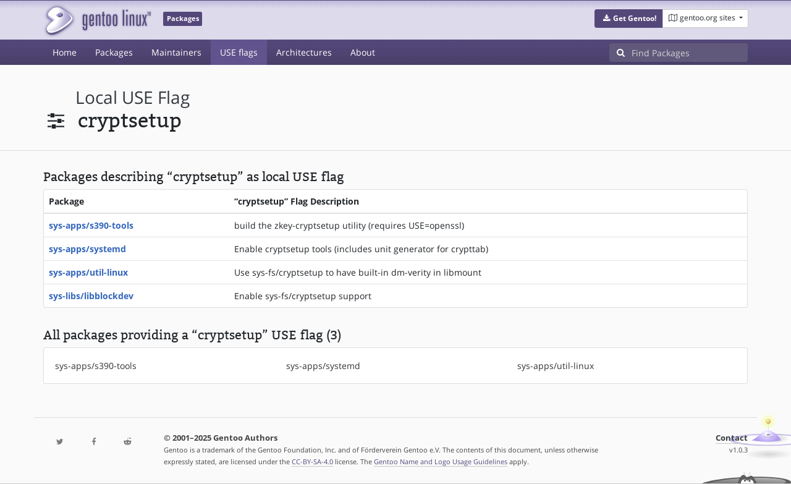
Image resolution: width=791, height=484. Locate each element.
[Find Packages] (690, 52)
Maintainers (176, 52)
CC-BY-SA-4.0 (312, 461)
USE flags (239, 52)
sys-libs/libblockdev (91, 296)
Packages (114, 52)
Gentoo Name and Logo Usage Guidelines (440, 461)
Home (65, 52)
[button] (628, 18)
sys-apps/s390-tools (91, 225)
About (362, 52)
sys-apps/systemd (87, 249)
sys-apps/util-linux (88, 272)
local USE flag (132, 97)
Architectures (304, 52)
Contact (732, 438)
